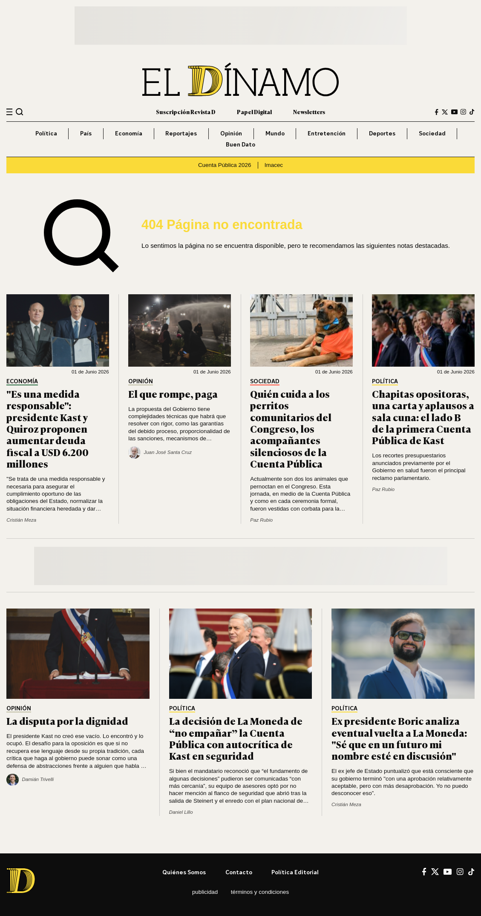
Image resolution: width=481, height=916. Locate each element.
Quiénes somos (184, 872)
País (86, 133)
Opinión (231, 133)
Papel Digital (254, 111)
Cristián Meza (21, 520)
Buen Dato (240, 144)
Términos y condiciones (260, 892)
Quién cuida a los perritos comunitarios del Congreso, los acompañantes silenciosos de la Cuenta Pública (290, 428)
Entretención (327, 133)
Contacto (238, 872)
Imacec (274, 165)
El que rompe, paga (173, 393)
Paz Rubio (261, 520)
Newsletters (309, 111)
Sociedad (432, 133)
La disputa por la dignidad (67, 720)
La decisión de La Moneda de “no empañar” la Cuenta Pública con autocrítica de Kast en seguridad (235, 738)
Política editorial (295, 872)
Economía (128, 133)
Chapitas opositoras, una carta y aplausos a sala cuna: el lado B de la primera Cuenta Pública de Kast (423, 417)
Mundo (275, 133)
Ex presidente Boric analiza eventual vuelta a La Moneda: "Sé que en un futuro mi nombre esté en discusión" (399, 738)
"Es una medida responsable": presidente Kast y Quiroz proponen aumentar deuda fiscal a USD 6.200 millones (47, 428)
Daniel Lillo (181, 812)
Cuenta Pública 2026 (224, 165)
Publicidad (205, 892)
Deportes (382, 133)
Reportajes (181, 133)
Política (46, 133)
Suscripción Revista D (186, 111)
